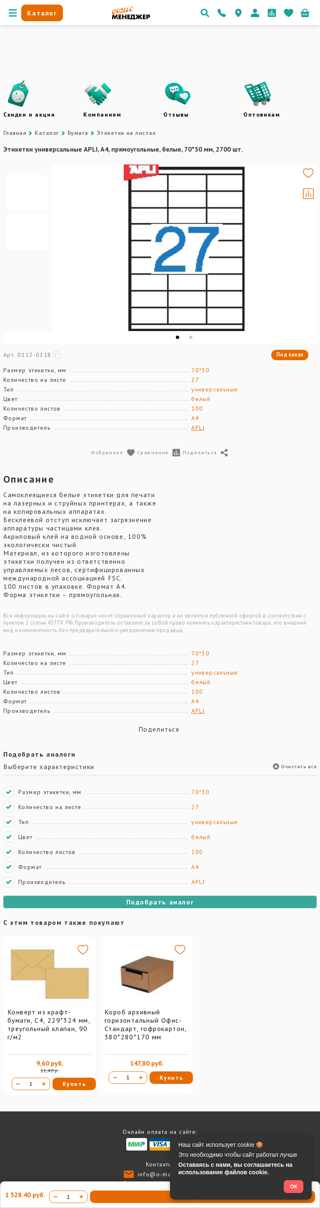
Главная (14, 133)
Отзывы (176, 114)
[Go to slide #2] (27, 267)
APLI (198, 427)
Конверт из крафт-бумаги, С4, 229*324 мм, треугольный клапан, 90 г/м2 (49, 1024)
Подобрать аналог (160, 902)
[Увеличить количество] (44, 1084)
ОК (294, 1186)
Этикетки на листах (126, 133)
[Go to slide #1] (27, 228)
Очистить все (295, 766)
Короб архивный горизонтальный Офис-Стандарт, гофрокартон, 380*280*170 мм (146, 1024)
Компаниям (102, 114)
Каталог (47, 133)
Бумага (78, 133)
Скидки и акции (29, 114)
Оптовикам (261, 114)
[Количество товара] (31, 1084)
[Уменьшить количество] (18, 1084)
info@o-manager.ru (167, 1174)
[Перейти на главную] (131, 17)
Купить (74, 1084)
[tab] (177, 337)
